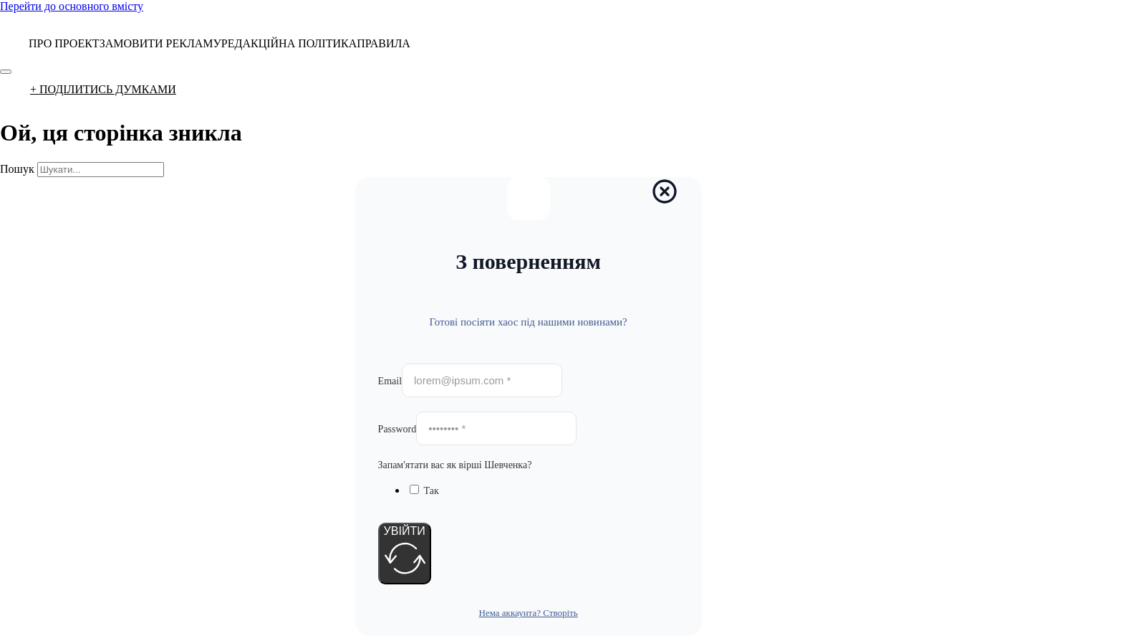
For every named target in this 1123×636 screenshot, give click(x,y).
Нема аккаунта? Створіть (528, 612)
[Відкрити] (5, 72)
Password (397, 429)
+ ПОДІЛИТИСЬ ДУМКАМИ (103, 89)
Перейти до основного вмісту (71, 6)
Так (431, 490)
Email (390, 381)
